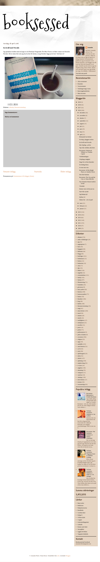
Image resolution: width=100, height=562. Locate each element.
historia (80, 292)
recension (80, 337)
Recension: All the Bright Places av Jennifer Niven (87, 171)
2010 (79, 225)
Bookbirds (80, 510)
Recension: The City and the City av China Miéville (87, 178)
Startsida (38, 171)
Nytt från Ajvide (83, 191)
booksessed (36, 22)
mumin (80, 315)
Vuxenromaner (82, 86)
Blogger (68, 556)
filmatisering (81, 282)
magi (79, 308)
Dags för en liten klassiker (86, 162)
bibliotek (80, 251)
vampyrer (80, 372)
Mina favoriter (82, 93)
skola (79, 356)
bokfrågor (80, 256)
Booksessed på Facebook (83, 542)
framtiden (80, 285)
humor (79, 296)
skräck (79, 358)
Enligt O (80, 515)
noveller (80, 325)
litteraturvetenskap (20, 107)
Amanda (90, 47)
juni (81, 129)
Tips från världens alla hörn (87, 148)
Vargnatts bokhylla (83, 534)
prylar (79, 330)
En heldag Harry (83, 165)
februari (82, 206)
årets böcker (81, 379)
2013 (79, 217)
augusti (82, 123)
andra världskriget (83, 239)
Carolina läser (81, 512)
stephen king (81, 363)
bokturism (80, 263)
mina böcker (81, 311)
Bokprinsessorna (82, 508)
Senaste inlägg (9, 171)
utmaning (80, 370)
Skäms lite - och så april (86, 200)
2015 (79, 212)
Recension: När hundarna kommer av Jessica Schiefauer (90, 435)
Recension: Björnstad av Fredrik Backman (91, 395)
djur (79, 268)
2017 (79, 107)
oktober (82, 118)
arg (78, 242)
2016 (79, 110)
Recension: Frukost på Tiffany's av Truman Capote (85, 152)
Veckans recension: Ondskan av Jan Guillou (90, 413)
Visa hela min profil (81, 73)
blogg (79, 254)
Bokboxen (80, 505)
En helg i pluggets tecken (86, 139)
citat (79, 265)
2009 (79, 228)
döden (79, 270)
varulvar (80, 375)
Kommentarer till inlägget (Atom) (24, 176)
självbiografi (81, 353)
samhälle (80, 344)
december (82, 112)
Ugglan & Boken (82, 531)
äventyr (80, 382)
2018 (79, 105)
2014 (79, 215)
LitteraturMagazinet (83, 522)
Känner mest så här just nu (86, 189)
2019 (79, 102)
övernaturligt (81, 384)
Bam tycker (81, 503)
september (83, 121)
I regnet (80, 520)
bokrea (79, 261)
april (81, 134)
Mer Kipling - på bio (85, 145)
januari (82, 208)
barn (79, 246)
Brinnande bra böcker (85, 137)
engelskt (80, 273)
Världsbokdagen (83, 156)
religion (80, 339)
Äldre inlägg (65, 171)
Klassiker (80, 84)
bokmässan (81, 258)
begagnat (80, 249)
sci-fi (79, 349)
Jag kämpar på (83, 194)
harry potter (81, 289)
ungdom (80, 368)
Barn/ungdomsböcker (84, 91)
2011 (79, 223)
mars (81, 203)
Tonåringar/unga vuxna (84, 88)
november (83, 115)
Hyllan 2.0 (82, 197)
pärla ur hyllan (82, 334)
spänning (80, 361)
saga (79, 342)
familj (79, 277)
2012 (79, 220)
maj (81, 132)
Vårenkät (81, 186)
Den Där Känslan (84, 174)
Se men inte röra (83, 167)
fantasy (80, 280)
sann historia (81, 346)
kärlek (79, 303)
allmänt (11, 107)
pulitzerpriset (81, 332)
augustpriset (81, 244)
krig (79, 301)
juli (81, 126)
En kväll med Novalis (85, 142)
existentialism (81, 275)
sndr (58, 556)
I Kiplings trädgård (84, 159)
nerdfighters (81, 320)
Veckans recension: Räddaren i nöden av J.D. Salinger (90, 473)
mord (79, 313)
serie (79, 351)
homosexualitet (82, 294)
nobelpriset (81, 322)
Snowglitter (81, 529)
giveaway (80, 287)
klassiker (80, 299)
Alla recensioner (82, 81)
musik (79, 318)
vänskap (80, 377)
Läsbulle (80, 524)
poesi (79, 327)
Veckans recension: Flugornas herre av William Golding (90, 454)
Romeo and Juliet (82, 527)
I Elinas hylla (81, 517)
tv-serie (80, 365)
